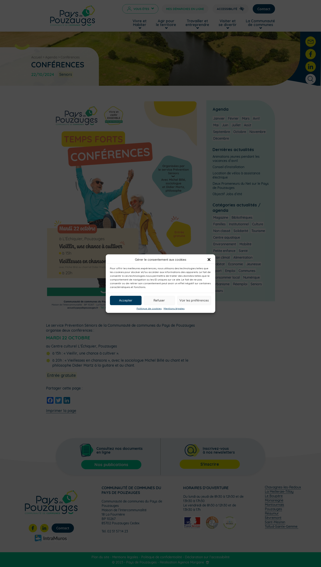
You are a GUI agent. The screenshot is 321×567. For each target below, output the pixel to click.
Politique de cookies (149, 308)
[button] (209, 259)
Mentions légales (174, 308)
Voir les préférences (194, 300)
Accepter (125, 300)
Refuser (159, 300)
